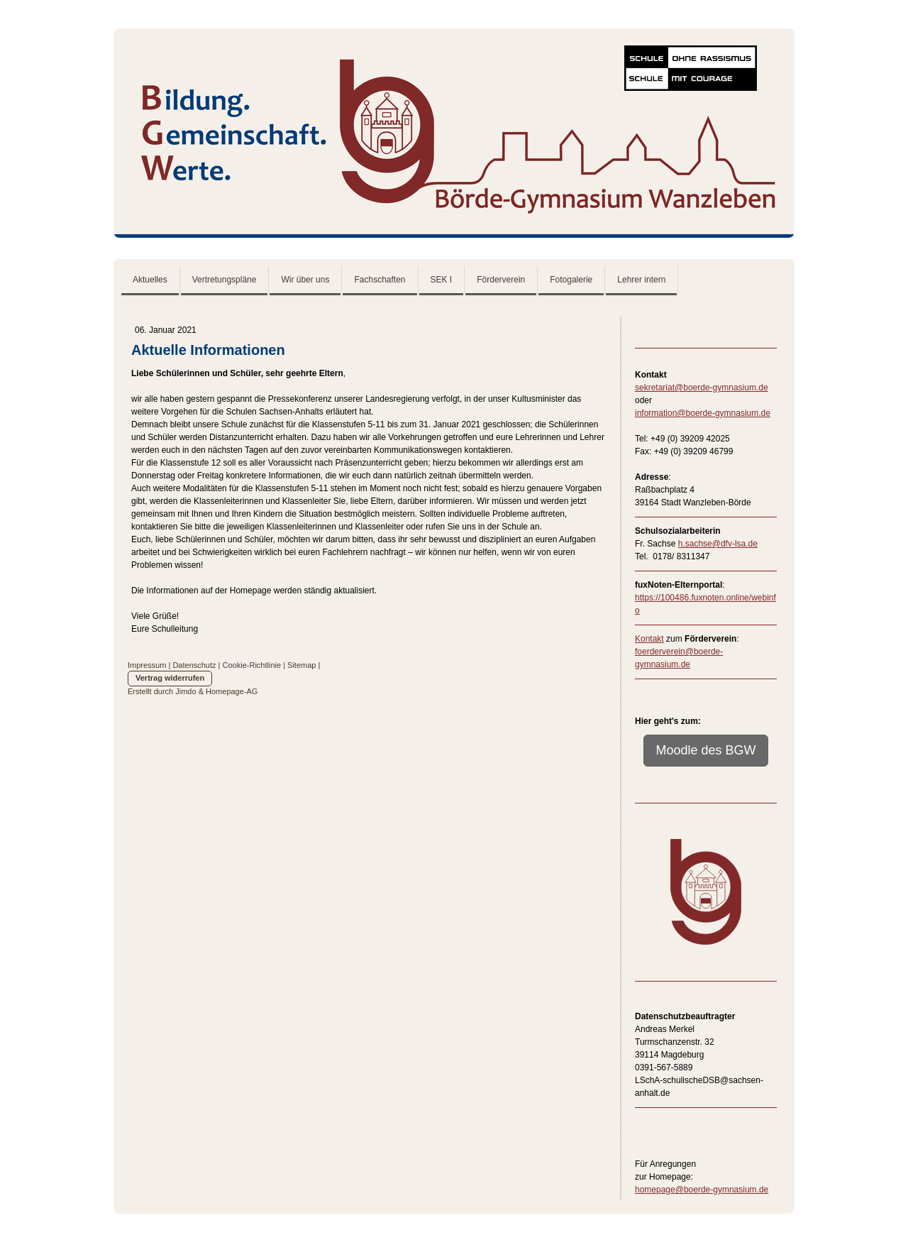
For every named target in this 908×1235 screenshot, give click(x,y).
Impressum (147, 665)
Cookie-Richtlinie (252, 665)
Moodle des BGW (705, 750)
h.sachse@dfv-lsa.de (718, 544)
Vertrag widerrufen (169, 678)
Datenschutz (194, 665)
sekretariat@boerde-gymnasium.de (701, 388)
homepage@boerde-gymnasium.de (701, 1190)
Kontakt (649, 639)
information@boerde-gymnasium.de (702, 413)
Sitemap (301, 665)
